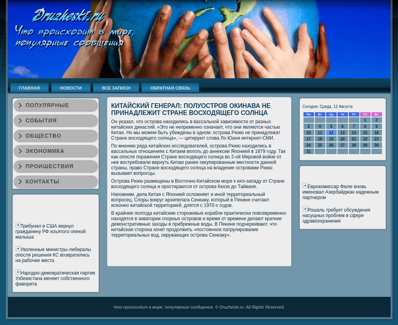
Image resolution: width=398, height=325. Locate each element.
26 (331, 145)
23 (376, 139)
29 (365, 145)
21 (354, 139)
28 (354, 145)
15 (365, 133)
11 (320, 133)
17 (308, 139)
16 (376, 133)
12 (331, 133)
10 (308, 133)
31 (308, 151)
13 (342, 133)
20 (342, 139)
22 (365, 139)
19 (331, 139)
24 (308, 145)
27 (342, 145)
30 (376, 145)
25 (320, 145)
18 (320, 139)
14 (354, 133)
